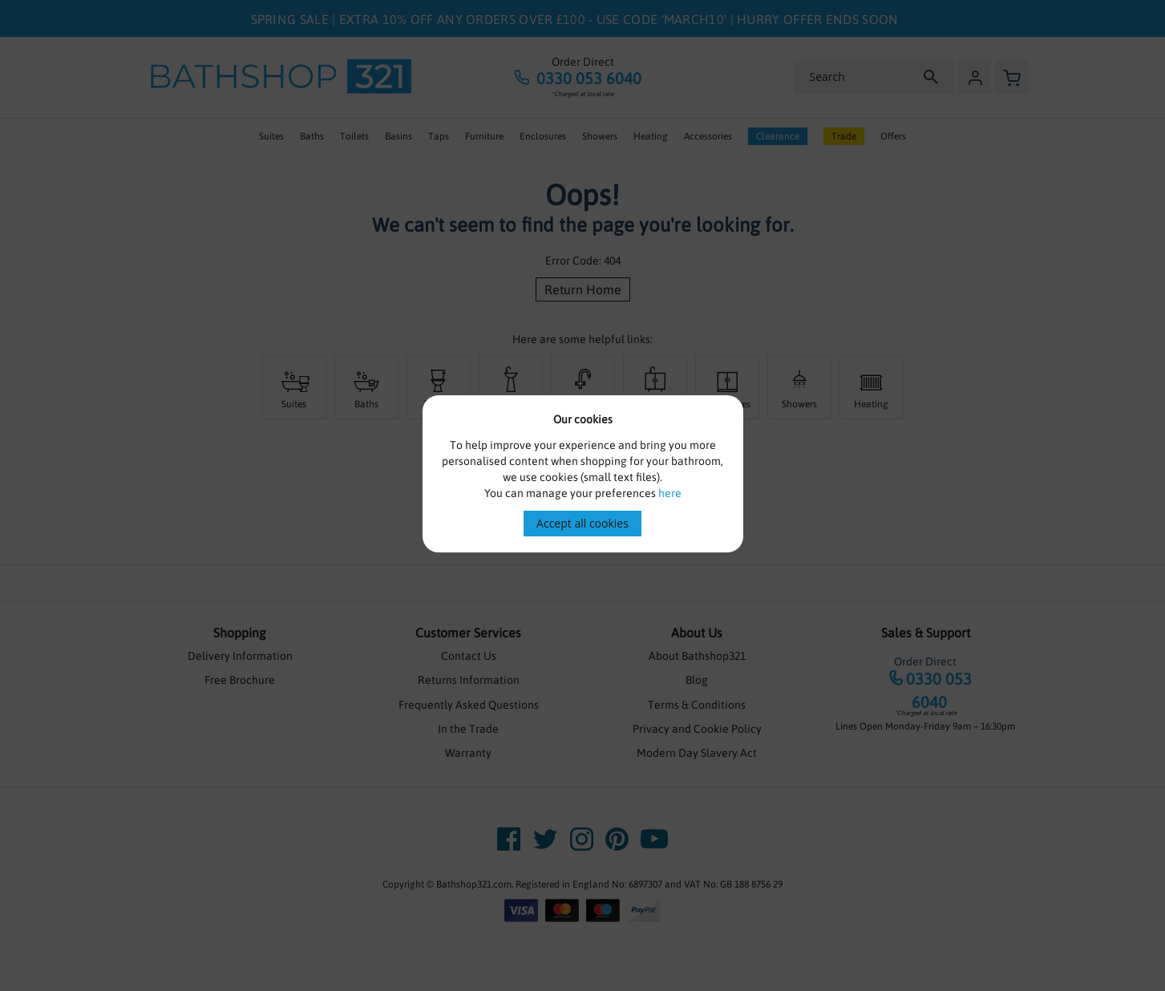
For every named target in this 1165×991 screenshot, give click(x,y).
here (670, 493)
